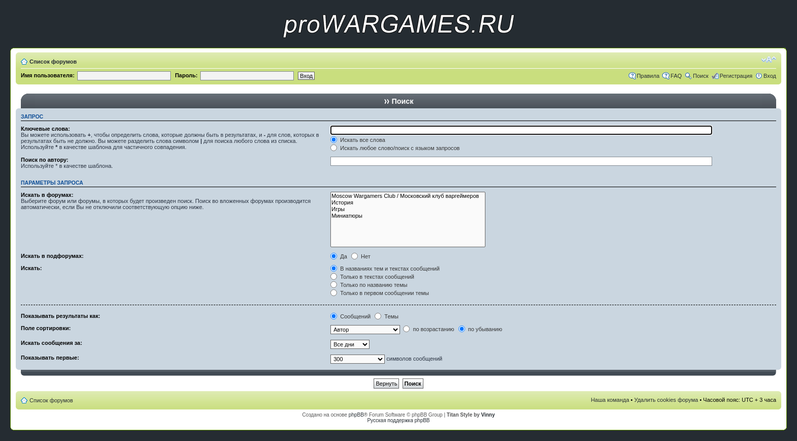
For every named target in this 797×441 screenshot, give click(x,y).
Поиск (700, 76)
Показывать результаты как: (60, 316)
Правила (648, 76)
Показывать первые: (50, 358)
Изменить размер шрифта (768, 59)
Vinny (488, 415)
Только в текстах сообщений (372, 277)
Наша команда (610, 400)
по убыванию (480, 329)
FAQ (676, 76)
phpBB (356, 415)
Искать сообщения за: (51, 343)
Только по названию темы (368, 285)
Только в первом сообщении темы (379, 293)
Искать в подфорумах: (52, 256)
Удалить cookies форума (666, 400)
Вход (769, 76)
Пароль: (186, 75)
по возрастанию (428, 329)
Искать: (31, 268)
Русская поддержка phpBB (398, 420)
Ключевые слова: (45, 129)
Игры (407, 209)
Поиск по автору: (44, 160)
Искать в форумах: (47, 195)
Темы (386, 316)
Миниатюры (407, 216)
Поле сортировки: (46, 328)
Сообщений (350, 316)
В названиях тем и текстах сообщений (385, 269)
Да (338, 256)
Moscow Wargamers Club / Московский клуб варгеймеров (407, 196)
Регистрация (736, 76)
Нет (361, 256)
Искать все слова (357, 140)
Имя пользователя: (48, 75)
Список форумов (53, 61)
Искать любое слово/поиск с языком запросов (394, 148)
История (407, 202)
